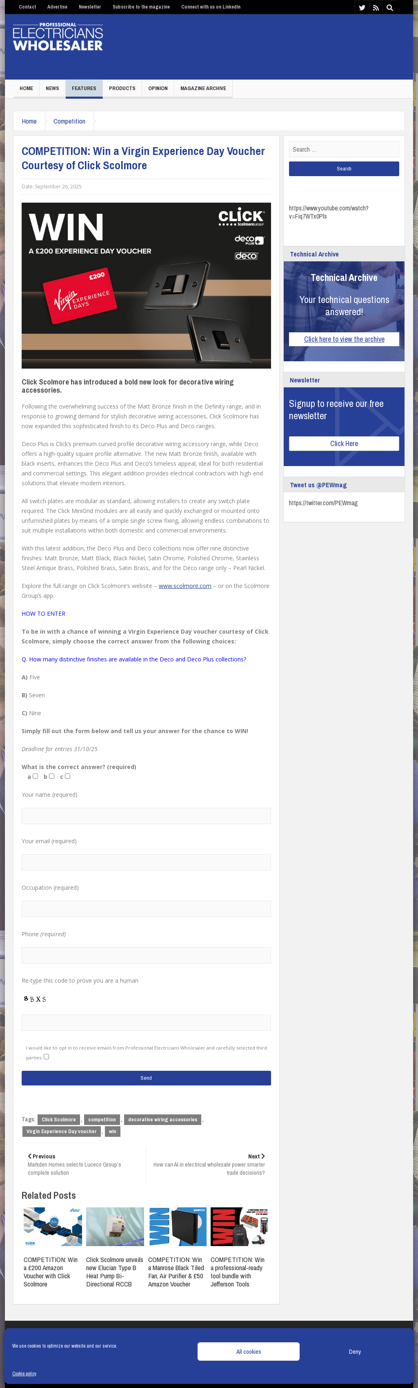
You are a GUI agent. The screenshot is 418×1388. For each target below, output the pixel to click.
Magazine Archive (203, 88)
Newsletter (90, 7)
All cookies (248, 1351)
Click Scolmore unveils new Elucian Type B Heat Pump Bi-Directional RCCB (114, 1272)
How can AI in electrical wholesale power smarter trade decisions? (208, 1164)
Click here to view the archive (344, 339)
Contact (27, 7)
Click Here (344, 443)
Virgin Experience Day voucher (62, 1131)
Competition (69, 121)
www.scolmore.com (185, 586)
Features (84, 88)
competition (102, 1119)
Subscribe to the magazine (141, 7)
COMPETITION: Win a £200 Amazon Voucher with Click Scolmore (51, 1272)
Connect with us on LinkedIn (210, 7)
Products (122, 88)
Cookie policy (24, 1373)
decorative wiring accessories (162, 1119)
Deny (355, 1351)
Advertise (57, 7)
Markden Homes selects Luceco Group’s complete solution (84, 1164)
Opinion (158, 88)
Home (26, 88)
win (112, 1131)
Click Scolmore (59, 1119)
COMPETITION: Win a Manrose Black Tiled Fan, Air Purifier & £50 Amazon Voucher (176, 1272)
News (52, 88)
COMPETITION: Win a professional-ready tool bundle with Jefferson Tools (238, 1272)
